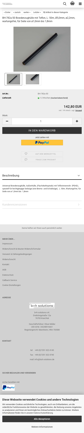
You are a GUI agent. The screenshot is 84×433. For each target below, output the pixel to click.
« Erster (7, 12)
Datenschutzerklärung (43, 413)
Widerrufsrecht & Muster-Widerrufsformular (21, 249)
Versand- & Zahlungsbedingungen (17, 254)
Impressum (7, 243)
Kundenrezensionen (14, 204)
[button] (7, 121)
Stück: (5, 115)
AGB (4, 270)
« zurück (17, 12)
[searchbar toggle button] (65, 4)
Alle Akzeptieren (42, 419)
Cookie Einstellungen (11, 285)
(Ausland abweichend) (59, 98)
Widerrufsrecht (8, 259)
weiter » (27, 12)
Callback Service (9, 280)
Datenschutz (7, 275)
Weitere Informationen (42, 427)
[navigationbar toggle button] (80, 4)
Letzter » (37, 12)
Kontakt (5, 264)
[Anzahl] (42, 121)
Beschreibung (10, 175)
